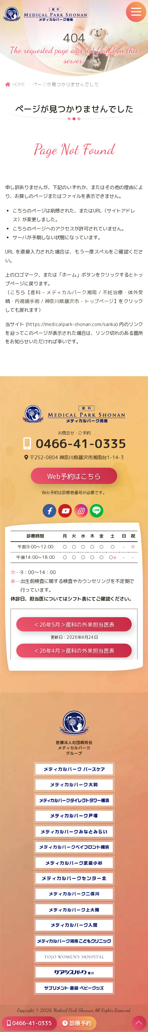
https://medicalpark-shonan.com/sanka (71, 324)
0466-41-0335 (74, 443)
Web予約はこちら (74, 476)
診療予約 (76, 1023)
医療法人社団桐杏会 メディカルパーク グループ (74, 745)
